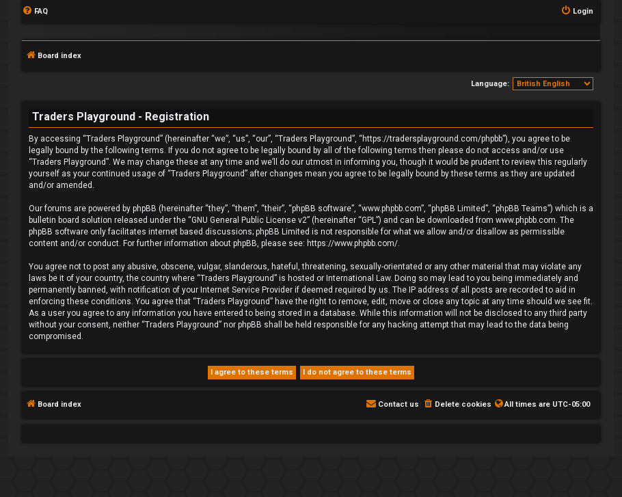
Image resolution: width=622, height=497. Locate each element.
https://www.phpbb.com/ (352, 243)
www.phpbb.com (526, 220)
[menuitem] (35, 11)
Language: (490, 83)
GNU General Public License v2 (249, 220)
